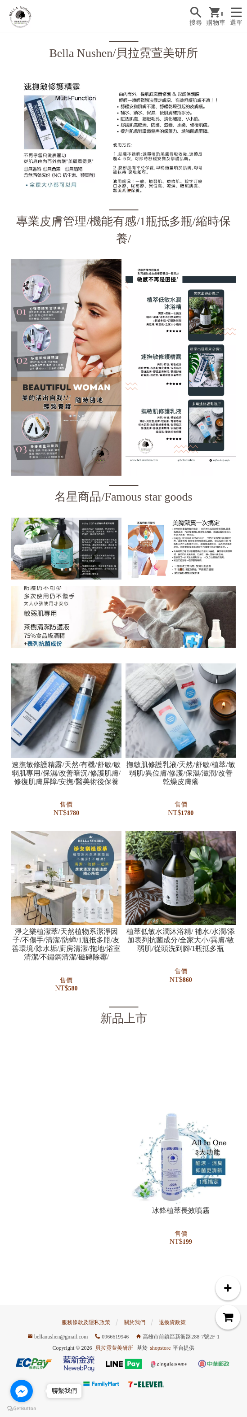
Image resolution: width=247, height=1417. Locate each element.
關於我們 (134, 1322)
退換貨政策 (172, 1322)
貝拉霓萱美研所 (114, 1348)
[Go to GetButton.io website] (21, 1408)
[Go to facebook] (21, 1391)
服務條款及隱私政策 (86, 1322)
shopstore (160, 1348)
